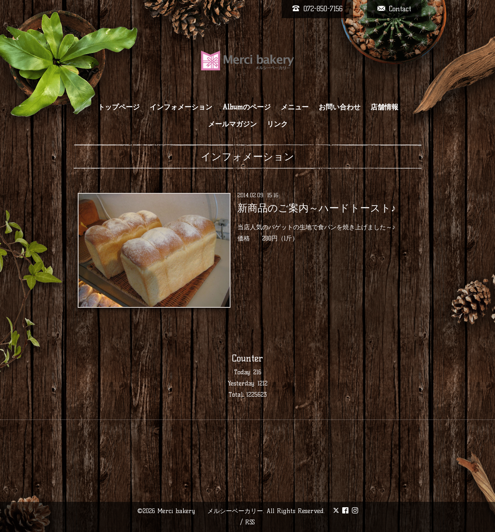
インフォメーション (181, 107)
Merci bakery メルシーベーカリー (210, 511)
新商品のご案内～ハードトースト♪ (316, 208)
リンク (277, 124)
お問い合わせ (339, 107)
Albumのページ (246, 107)
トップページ (119, 107)
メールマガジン (232, 124)
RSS (250, 522)
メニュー (295, 107)
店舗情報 (384, 107)
